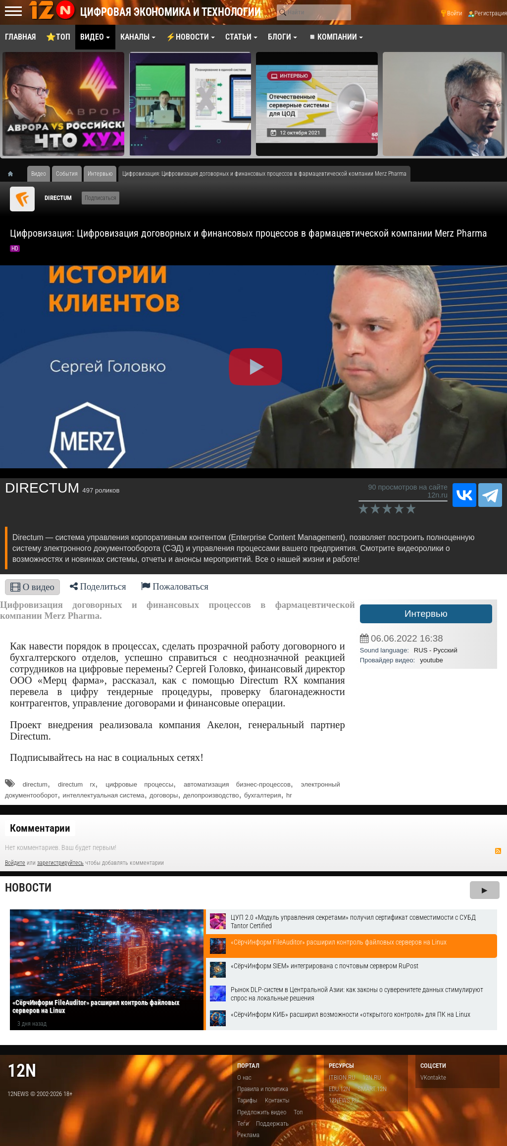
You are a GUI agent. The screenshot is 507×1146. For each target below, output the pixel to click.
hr (289, 795)
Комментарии (40, 828)
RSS (498, 851)
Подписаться (100, 198)
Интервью (426, 613)
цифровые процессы (139, 784)
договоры (164, 795)
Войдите (15, 862)
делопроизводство (211, 795)
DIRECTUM (58, 197)
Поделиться (98, 586)
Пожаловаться (174, 586)
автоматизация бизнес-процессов (237, 784)
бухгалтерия (262, 795)
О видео (32, 587)
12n (21, 1070)
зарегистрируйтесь (60, 862)
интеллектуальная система (104, 795)
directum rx (76, 784)
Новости (28, 888)
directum (35, 784)
